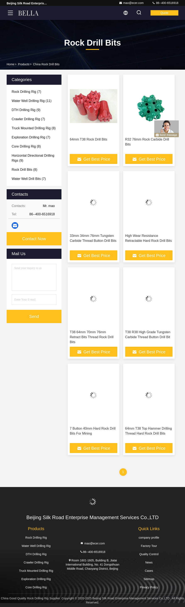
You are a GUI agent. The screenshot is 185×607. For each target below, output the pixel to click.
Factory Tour (149, 546)
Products (23, 64)
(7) (26, 91)
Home (10, 64)
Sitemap (149, 579)
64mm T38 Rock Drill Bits (88, 139)
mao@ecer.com (131, 3)
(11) (31, 101)
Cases (149, 570)
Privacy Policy (149, 587)
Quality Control (149, 554)
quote (164, 13)
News (149, 562)
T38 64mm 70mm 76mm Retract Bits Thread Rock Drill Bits (91, 337)
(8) (34, 128)
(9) (26, 110)
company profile (149, 537)
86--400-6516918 (165, 3)
